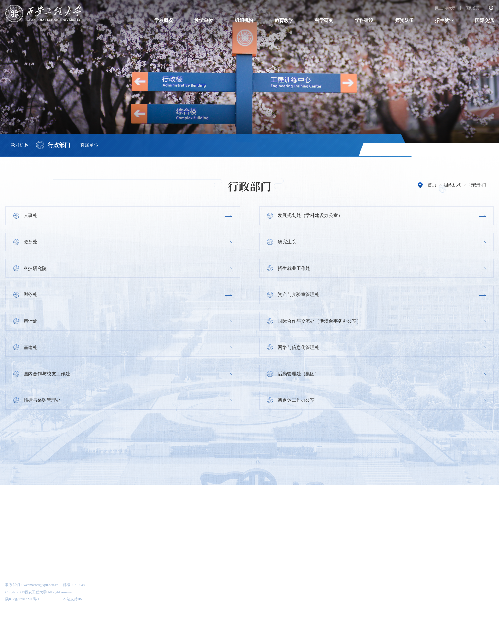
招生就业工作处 (294, 268)
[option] (36, 502)
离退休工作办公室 (296, 402)
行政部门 (59, 144)
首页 (432, 185)
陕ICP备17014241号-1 (22, 602)
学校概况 (163, 20)
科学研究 (324, 20)
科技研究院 (35, 268)
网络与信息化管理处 (298, 348)
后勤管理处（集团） (298, 375)
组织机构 (244, 20)
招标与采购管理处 (42, 402)
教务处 (31, 242)
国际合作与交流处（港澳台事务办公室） (319, 322)
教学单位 (203, 20)
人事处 (31, 215)
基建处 (31, 348)
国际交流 (484, 20)
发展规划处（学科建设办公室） (310, 215)
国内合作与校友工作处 (47, 375)
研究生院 (287, 242)
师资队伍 (404, 20)
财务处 (31, 295)
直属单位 (91, 144)
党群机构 (19, 144)
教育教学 (284, 20)
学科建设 (364, 20)
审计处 (31, 322)
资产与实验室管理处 (298, 295)
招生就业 (444, 20)
